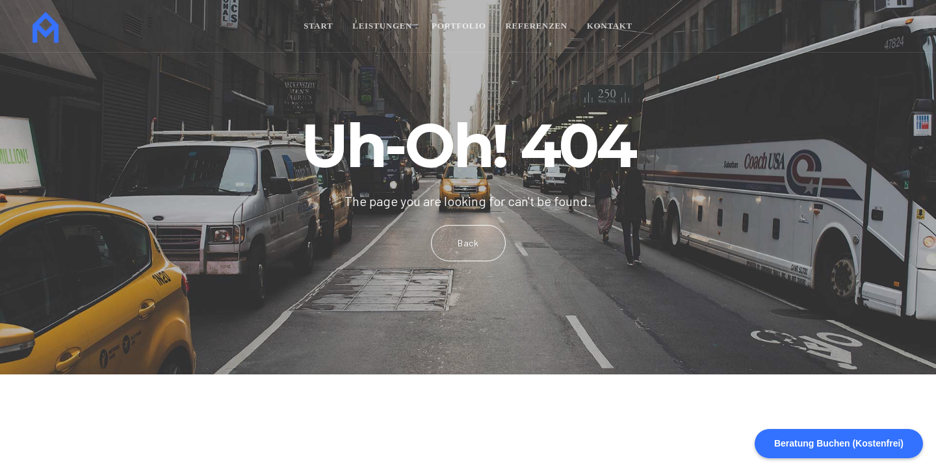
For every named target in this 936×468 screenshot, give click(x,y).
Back (468, 242)
